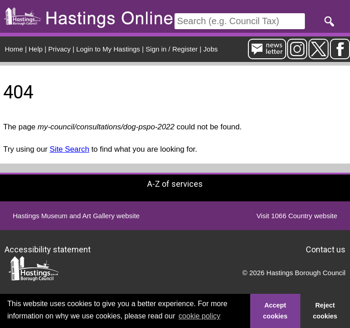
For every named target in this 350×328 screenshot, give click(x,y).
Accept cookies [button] (275, 311)
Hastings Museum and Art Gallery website (76, 216)
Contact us (325, 249)
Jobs (210, 49)
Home (14, 49)
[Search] (240, 21)
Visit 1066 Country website (297, 216)
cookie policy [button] (200, 316)
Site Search (69, 149)
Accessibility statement (48, 249)
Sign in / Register (172, 49)
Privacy (59, 49)
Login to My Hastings (108, 49)
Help (36, 49)
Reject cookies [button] (325, 311)
